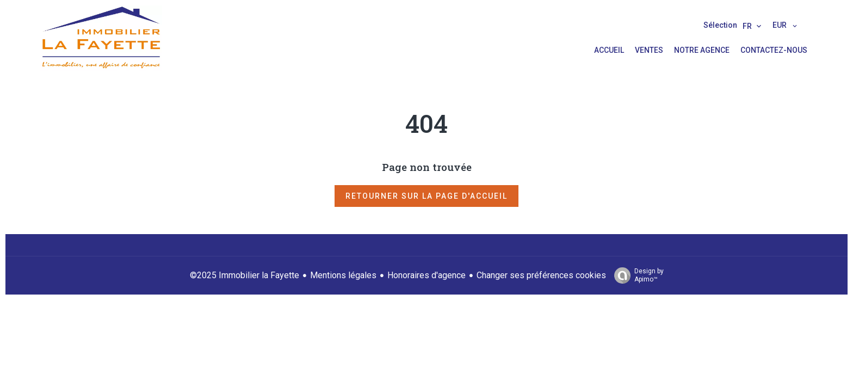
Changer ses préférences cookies (541, 275)
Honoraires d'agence (426, 275)
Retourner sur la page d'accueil (426, 196)
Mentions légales (343, 275)
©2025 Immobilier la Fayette (244, 275)
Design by (636, 275)
